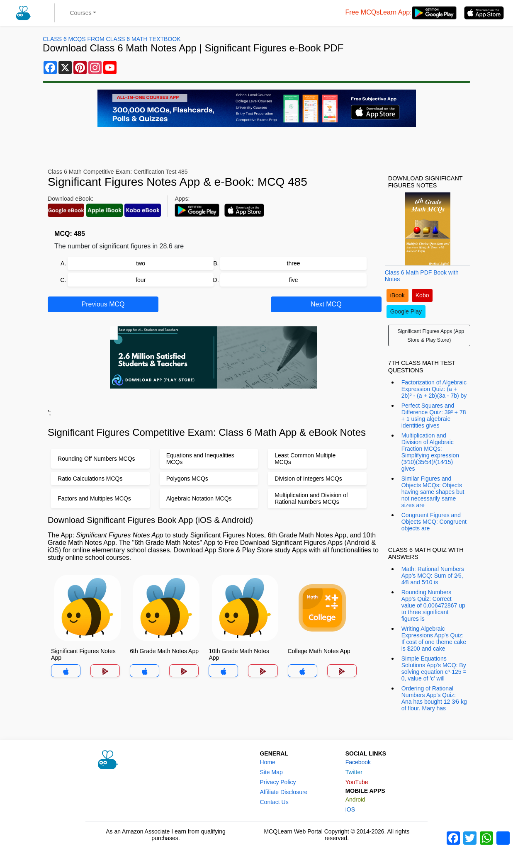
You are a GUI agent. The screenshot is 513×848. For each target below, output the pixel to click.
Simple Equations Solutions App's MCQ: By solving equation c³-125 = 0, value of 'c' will (434, 668)
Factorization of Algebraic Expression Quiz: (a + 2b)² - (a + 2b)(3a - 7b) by (434, 389)
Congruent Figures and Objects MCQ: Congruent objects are (434, 522)
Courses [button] (81, 13)
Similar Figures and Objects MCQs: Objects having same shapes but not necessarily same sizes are (432, 491)
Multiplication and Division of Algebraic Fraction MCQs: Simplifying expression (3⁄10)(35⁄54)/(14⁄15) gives (430, 452)
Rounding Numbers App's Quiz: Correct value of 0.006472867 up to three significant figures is (433, 605)
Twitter (353, 772)
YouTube (356, 782)
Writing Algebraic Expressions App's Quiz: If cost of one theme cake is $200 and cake (433, 638)
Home (267, 762)
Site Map (271, 772)
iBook (397, 295)
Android (355, 799)
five (293, 280)
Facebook (358, 762)
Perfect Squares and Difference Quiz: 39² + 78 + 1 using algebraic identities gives (433, 415)
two (140, 263)
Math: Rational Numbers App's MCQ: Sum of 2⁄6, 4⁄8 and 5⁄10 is (432, 576)
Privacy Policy (278, 782)
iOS (350, 809)
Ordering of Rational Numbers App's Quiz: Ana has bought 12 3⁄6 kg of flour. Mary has (434, 698)
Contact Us (274, 802)
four (141, 280)
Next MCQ (326, 304)
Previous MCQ (103, 304)
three (293, 263)
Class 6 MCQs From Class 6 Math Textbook (111, 39)
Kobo (422, 295)
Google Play (406, 311)
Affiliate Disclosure (283, 792)
